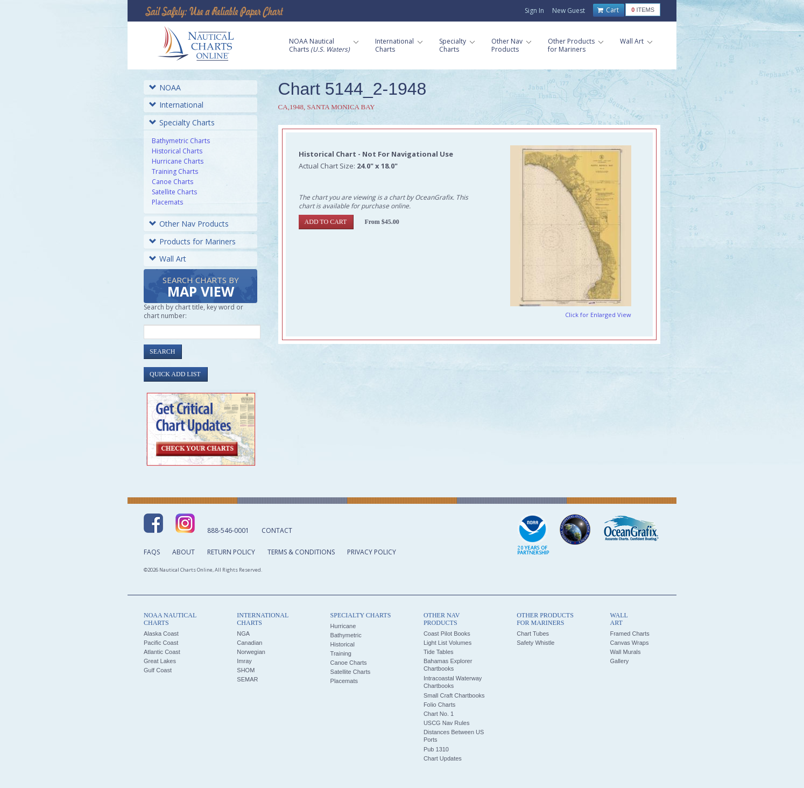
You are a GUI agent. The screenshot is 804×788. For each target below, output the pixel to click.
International (176, 105)
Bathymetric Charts (181, 140)
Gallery (619, 661)
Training (340, 653)
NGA (243, 633)
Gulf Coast (158, 670)
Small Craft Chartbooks (454, 695)
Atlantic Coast (162, 652)
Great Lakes (160, 661)
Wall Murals (625, 652)
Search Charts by (201, 288)
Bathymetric (346, 635)
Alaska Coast (161, 633)
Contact (277, 530)
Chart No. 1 (439, 713)
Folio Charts (439, 704)
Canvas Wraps (629, 642)
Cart (608, 10)
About (183, 552)
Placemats (167, 202)
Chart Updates (443, 758)
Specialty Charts (182, 122)
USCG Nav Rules (447, 723)
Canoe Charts (172, 181)
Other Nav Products (189, 224)
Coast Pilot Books (447, 633)
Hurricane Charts (177, 161)
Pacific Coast (161, 642)
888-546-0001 (228, 530)
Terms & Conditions (301, 552)
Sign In (534, 10)
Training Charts (175, 171)
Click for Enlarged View (598, 315)
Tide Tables (439, 652)
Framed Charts (629, 633)
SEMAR (247, 679)
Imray (244, 661)
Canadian (249, 642)
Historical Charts (177, 151)
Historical (342, 644)
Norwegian (251, 652)
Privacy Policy (371, 552)
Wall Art (167, 259)
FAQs (152, 552)
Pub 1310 (436, 749)
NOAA (165, 87)
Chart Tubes (533, 633)
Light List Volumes (447, 642)
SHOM (246, 670)
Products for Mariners (192, 241)
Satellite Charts (174, 191)
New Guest (568, 10)
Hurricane (343, 626)
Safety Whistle (535, 642)
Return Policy (231, 552)
